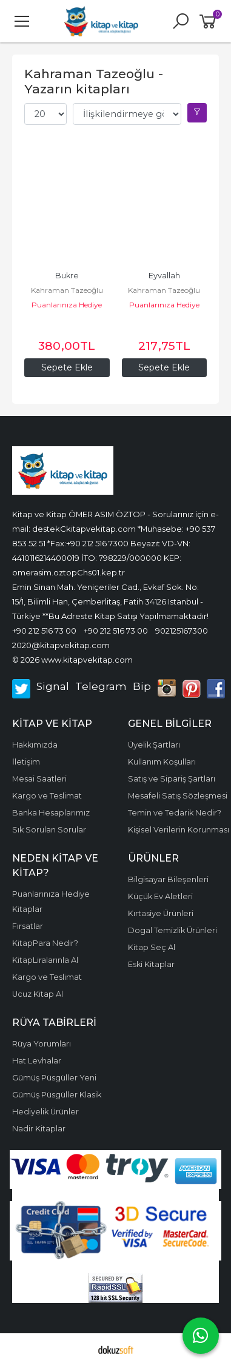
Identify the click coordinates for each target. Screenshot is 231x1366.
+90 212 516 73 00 (44, 630)
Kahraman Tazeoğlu (67, 290)
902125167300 (181, 630)
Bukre (67, 275)
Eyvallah (164, 275)
